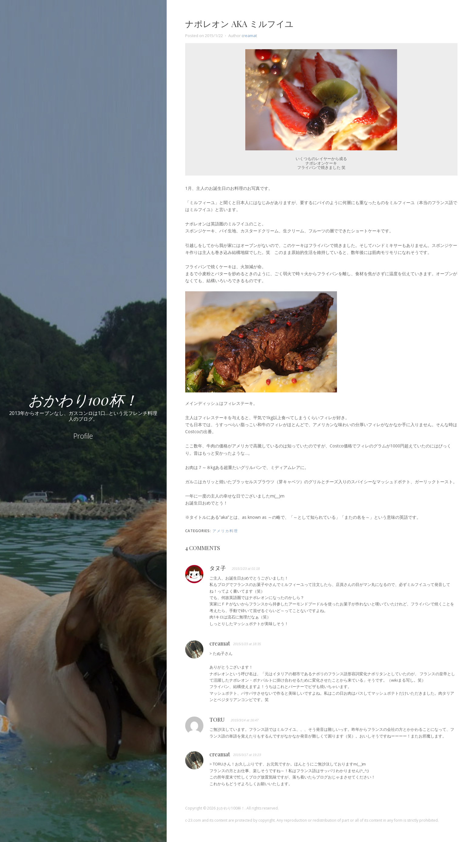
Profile (83, 436)
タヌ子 (217, 568)
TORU (217, 720)
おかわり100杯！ (83, 399)
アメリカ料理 (225, 530)
